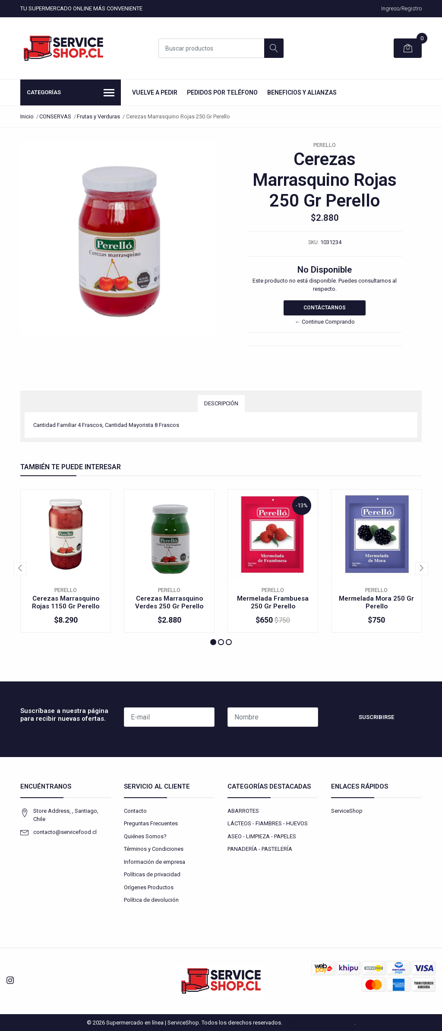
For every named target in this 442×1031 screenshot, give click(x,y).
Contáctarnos (324, 308)
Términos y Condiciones (153, 849)
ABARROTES (243, 811)
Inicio (27, 116)
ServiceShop (347, 811)
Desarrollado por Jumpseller (319, 1022)
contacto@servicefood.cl (65, 832)
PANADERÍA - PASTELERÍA (259, 849)
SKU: (313, 242)
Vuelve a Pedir (154, 92)
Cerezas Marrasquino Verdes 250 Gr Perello (169, 602)
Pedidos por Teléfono (222, 92)
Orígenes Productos (149, 887)
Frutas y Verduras (98, 116)
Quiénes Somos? (145, 836)
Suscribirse (376, 717)
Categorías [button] (70, 93)
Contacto (135, 811)
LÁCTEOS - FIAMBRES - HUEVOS (267, 823)
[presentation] (20, 568)
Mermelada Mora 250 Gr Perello (376, 602)
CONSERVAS (55, 116)
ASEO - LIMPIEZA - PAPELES (261, 836)
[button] (213, 642)
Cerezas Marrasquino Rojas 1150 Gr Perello (65, 602)
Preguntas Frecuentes (151, 823)
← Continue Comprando (325, 321)
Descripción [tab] (221, 403)
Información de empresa (154, 862)
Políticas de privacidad (152, 874)
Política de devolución (151, 900)
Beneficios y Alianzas (302, 92)
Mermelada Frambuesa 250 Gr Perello (273, 602)
